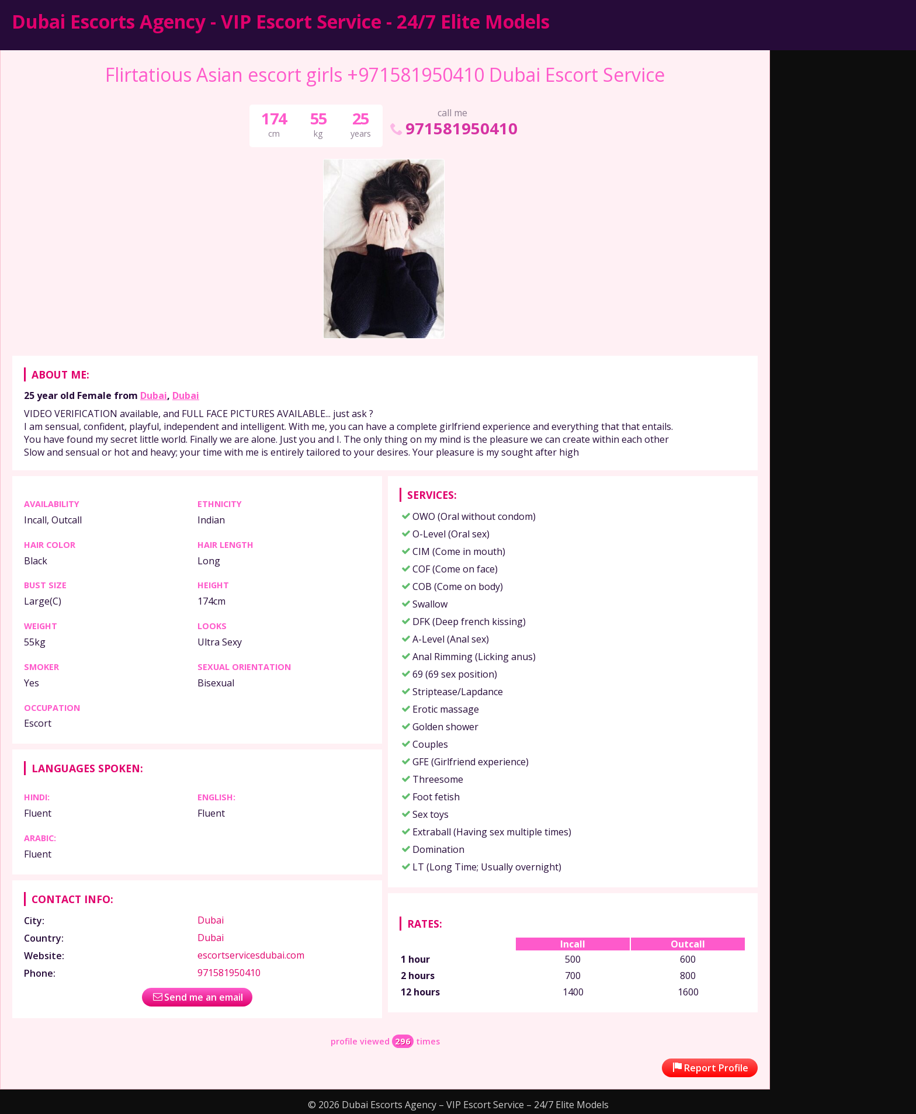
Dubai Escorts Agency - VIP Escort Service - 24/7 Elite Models (281, 21)
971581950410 (453, 128)
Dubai (153, 395)
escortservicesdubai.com (250, 955)
